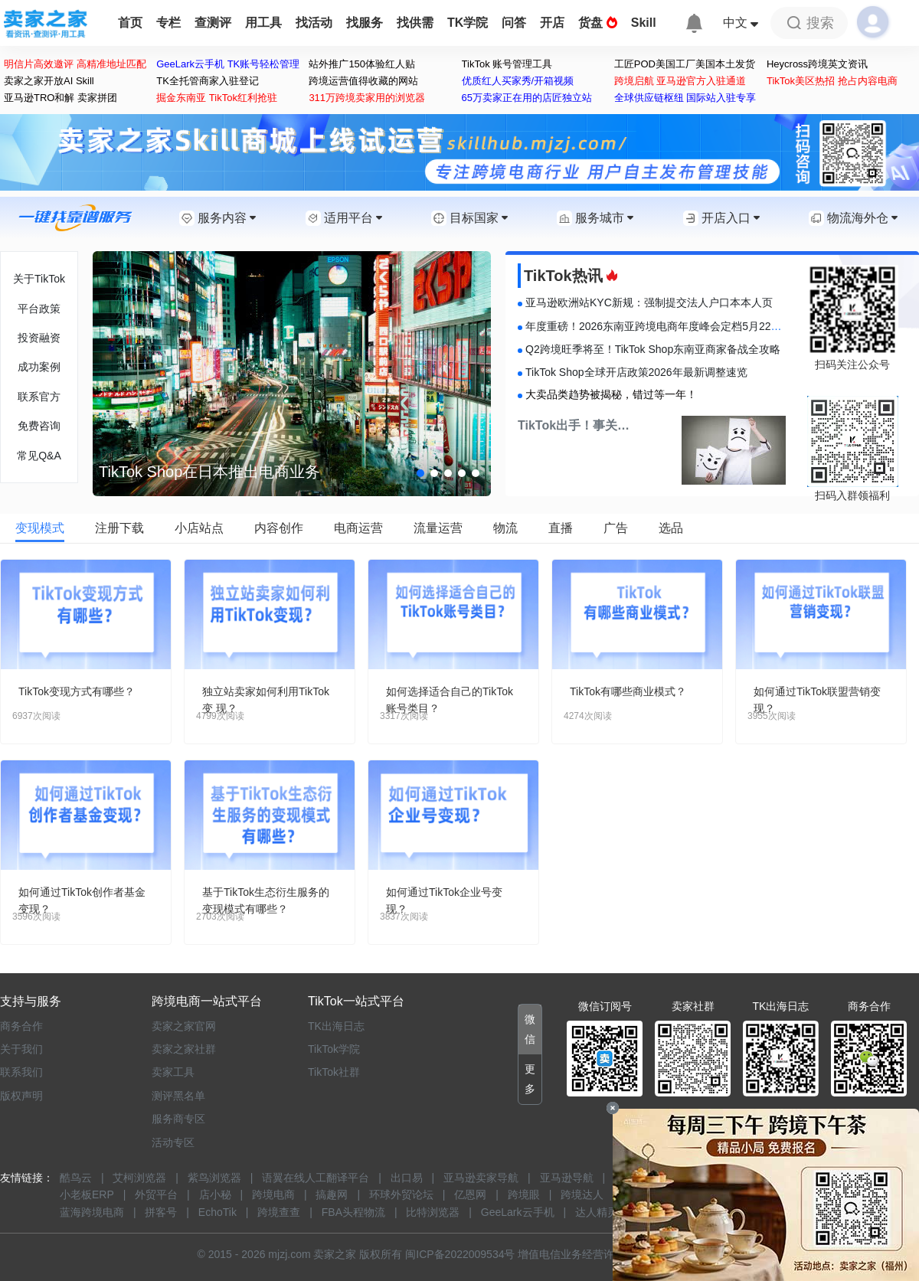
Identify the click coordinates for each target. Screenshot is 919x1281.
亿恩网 (470, 1194)
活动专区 (173, 1142)
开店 (552, 22)
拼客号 (161, 1212)
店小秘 (215, 1194)
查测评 (213, 22)
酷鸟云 (76, 1178)
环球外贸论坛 (401, 1194)
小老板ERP (87, 1194)
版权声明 (21, 1096)
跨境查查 (278, 1212)
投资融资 (39, 338)
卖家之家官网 (184, 1026)
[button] (420, 473)
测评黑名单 (178, 1096)
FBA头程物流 (353, 1212)
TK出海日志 (336, 1026)
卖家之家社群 (184, 1049)
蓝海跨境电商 (92, 1212)
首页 (130, 22)
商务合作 (21, 1026)
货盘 (597, 22)
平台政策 (39, 308)
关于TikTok (39, 279)
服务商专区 (178, 1119)
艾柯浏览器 (139, 1178)
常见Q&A (39, 455)
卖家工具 (173, 1072)
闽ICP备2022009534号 (460, 1254)
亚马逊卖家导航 (480, 1178)
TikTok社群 (334, 1072)
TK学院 (467, 22)
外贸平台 (156, 1194)
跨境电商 (273, 1194)
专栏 (168, 22)
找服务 (364, 22)
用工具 (263, 22)
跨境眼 (524, 1194)
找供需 (415, 22)
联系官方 (39, 397)
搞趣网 (332, 1194)
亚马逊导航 (567, 1178)
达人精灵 (596, 1212)
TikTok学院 (334, 1049)
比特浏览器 (433, 1212)
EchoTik (217, 1212)
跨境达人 (582, 1194)
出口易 (407, 1178)
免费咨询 (39, 426)
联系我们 (21, 1072)
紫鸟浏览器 (214, 1178)
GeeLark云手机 (517, 1212)
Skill (643, 22)
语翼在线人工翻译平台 (315, 1178)
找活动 (314, 22)
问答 (514, 22)
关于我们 (21, 1049)
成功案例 (39, 367)
